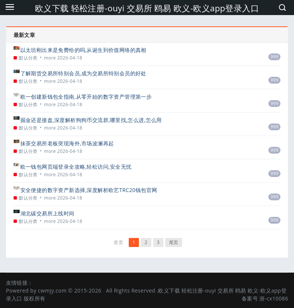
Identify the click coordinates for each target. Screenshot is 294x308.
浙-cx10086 (273, 298)
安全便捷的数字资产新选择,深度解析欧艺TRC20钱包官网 (88, 190)
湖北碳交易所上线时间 (47, 213)
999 (274, 56)
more (50, 58)
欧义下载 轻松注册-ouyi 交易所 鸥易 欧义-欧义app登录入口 (147, 8)
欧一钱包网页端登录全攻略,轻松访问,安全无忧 (76, 166)
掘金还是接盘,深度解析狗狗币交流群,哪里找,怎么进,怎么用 (91, 120)
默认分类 (28, 58)
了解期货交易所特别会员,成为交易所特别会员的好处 (83, 73)
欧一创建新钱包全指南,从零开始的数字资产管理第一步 (86, 96)
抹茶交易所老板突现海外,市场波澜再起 (67, 143)
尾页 (173, 242)
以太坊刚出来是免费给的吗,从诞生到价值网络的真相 (83, 49)
